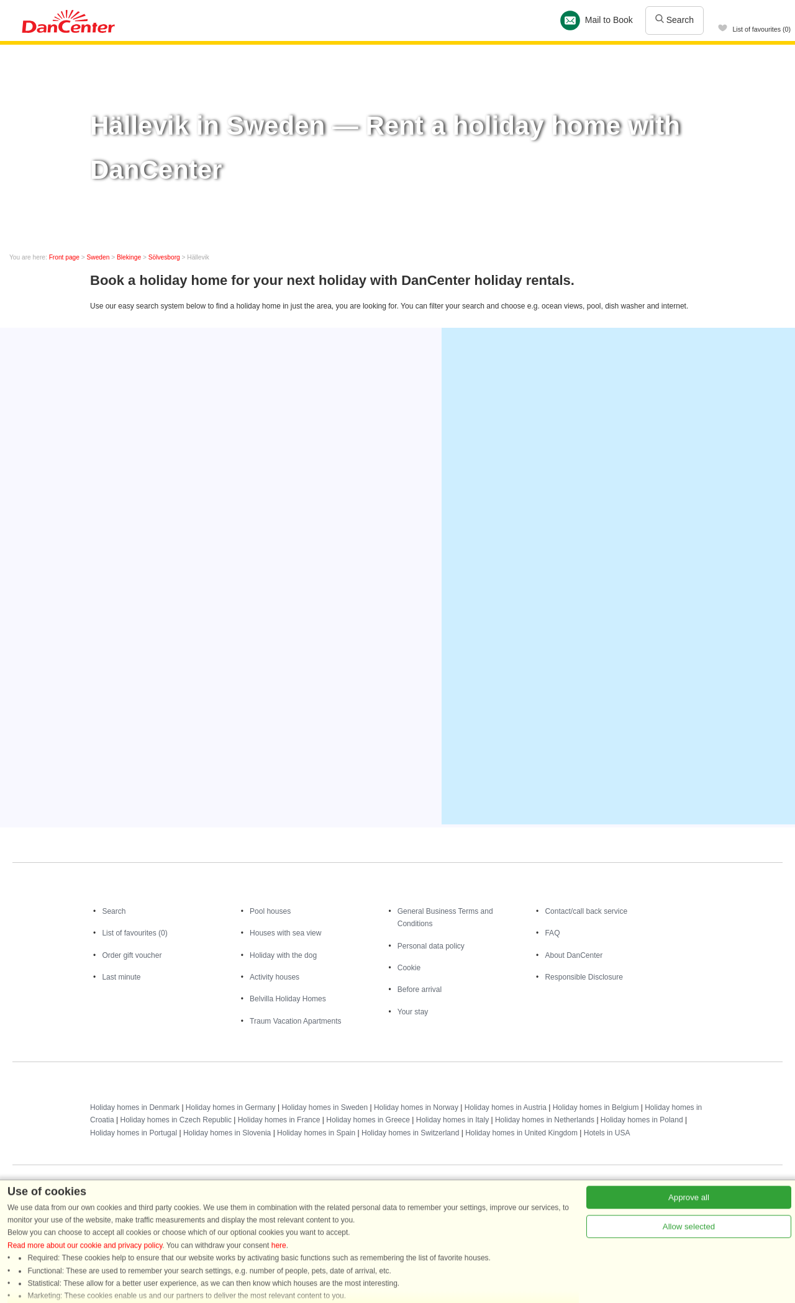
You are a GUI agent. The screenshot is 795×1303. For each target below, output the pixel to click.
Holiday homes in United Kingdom (521, 1133)
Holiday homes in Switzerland (410, 1133)
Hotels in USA (607, 1133)
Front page (64, 257)
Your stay (413, 1012)
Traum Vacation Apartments (295, 1021)
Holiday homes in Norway (416, 1107)
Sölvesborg (164, 257)
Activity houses (274, 977)
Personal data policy (431, 946)
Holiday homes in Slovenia (227, 1133)
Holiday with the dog (283, 955)
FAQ (552, 933)
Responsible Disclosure (583, 977)
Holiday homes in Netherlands (544, 1120)
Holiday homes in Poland (642, 1120)
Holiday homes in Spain (316, 1133)
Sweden (98, 257)
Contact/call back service (586, 911)
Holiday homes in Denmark (134, 1107)
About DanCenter (573, 955)
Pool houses (270, 911)
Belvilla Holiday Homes (288, 998)
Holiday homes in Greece (368, 1120)
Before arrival (420, 989)
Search (674, 20)
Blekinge (129, 257)
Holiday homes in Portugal (133, 1133)
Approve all (688, 1291)
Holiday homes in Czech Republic (175, 1120)
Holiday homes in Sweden (324, 1107)
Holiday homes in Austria (506, 1107)
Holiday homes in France (279, 1120)
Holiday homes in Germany (231, 1107)
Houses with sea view (285, 933)
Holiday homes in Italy (452, 1120)
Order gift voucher (131, 955)
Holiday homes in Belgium (596, 1107)
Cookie (409, 967)
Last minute (121, 977)
